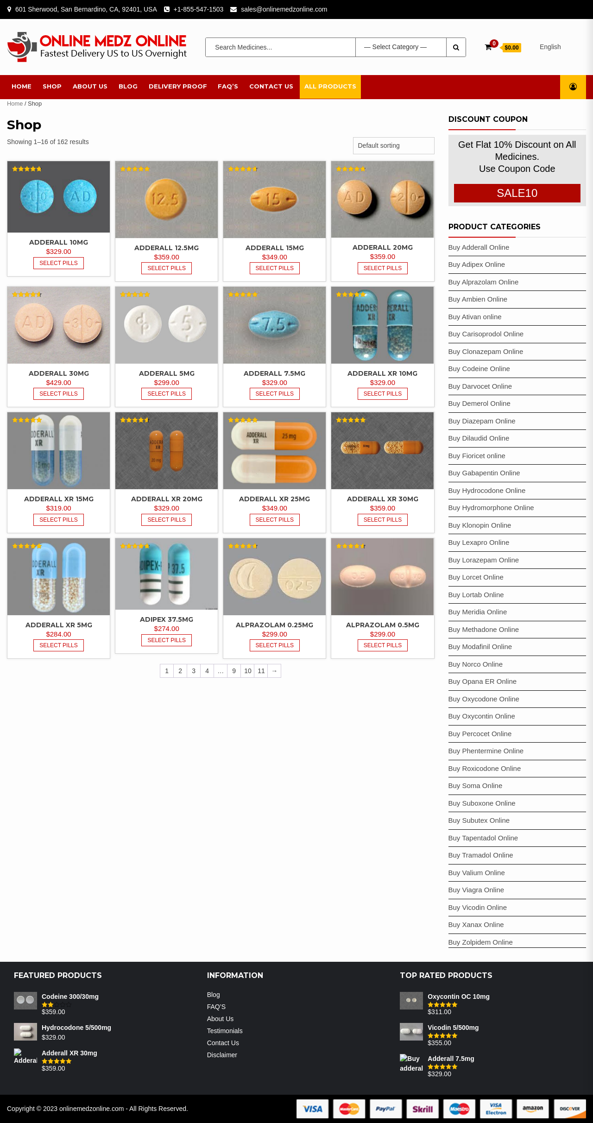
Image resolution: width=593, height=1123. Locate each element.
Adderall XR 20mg (166, 499)
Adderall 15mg (275, 248)
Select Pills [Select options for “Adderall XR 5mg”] (58, 645)
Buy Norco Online (475, 664)
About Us (90, 86)
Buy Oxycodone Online (483, 699)
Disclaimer (222, 1055)
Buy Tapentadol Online (483, 838)
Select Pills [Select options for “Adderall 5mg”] (166, 394)
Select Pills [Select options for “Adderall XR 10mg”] (383, 394)
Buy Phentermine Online (486, 751)
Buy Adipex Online (476, 264)
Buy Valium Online (476, 873)
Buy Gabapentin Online (484, 473)
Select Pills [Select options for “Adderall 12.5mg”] (166, 268)
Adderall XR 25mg (274, 499)
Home (22, 86)
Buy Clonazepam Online (486, 351)
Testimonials (225, 1031)
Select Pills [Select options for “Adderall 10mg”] (58, 263)
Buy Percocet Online (480, 734)
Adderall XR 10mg (382, 373)
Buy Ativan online (475, 317)
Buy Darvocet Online (480, 386)
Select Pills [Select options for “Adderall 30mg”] (58, 394)
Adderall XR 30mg (382, 499)
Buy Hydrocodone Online (487, 490)
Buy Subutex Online (479, 820)
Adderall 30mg (59, 373)
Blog (128, 86)
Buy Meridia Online (477, 612)
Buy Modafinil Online (480, 646)
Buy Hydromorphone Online (491, 507)
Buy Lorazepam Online (483, 560)
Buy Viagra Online (476, 890)
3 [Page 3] (194, 671)
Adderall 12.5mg (166, 248)
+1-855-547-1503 (199, 9)
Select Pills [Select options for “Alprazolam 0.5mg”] (383, 645)
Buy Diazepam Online (482, 421)
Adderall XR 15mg (59, 499)
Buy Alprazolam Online (483, 282)
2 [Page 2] (180, 671)
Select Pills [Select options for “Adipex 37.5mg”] (166, 640)
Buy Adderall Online (479, 247)
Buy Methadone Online (483, 629)
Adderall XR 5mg (58, 625)
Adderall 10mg (58, 242)
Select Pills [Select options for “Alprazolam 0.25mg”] (275, 645)
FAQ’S (228, 86)
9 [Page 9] (234, 671)
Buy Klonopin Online (479, 525)
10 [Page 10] (248, 671)
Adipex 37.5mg (166, 619)
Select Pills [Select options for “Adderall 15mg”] (275, 268)
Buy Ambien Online (478, 299)
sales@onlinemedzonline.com (284, 9)
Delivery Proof (178, 86)
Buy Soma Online (475, 785)
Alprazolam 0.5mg (382, 625)
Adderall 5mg (167, 373)
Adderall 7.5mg (274, 373)
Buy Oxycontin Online (481, 716)
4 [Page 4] (207, 671)
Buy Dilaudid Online (479, 438)
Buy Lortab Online (476, 595)
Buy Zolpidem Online (480, 942)
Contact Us (271, 86)
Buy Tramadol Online (480, 855)
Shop (52, 86)
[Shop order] (394, 145)
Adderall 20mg (383, 247)
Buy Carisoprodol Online (486, 334)
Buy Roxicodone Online (484, 768)
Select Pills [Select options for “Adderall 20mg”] (383, 268)
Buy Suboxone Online (482, 803)
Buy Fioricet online (476, 456)
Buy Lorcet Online (476, 577)
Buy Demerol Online (479, 403)
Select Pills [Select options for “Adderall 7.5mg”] (275, 394)
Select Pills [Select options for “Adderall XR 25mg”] (275, 520)
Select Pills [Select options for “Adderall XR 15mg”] (58, 520)
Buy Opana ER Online (482, 681)
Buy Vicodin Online (477, 907)
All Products (330, 86)
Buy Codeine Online (479, 368)
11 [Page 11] (261, 671)
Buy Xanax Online (476, 924)
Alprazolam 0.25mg (274, 625)
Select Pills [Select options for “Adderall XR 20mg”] (166, 520)
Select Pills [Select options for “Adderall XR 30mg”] (383, 520)
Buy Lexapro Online (479, 542)
